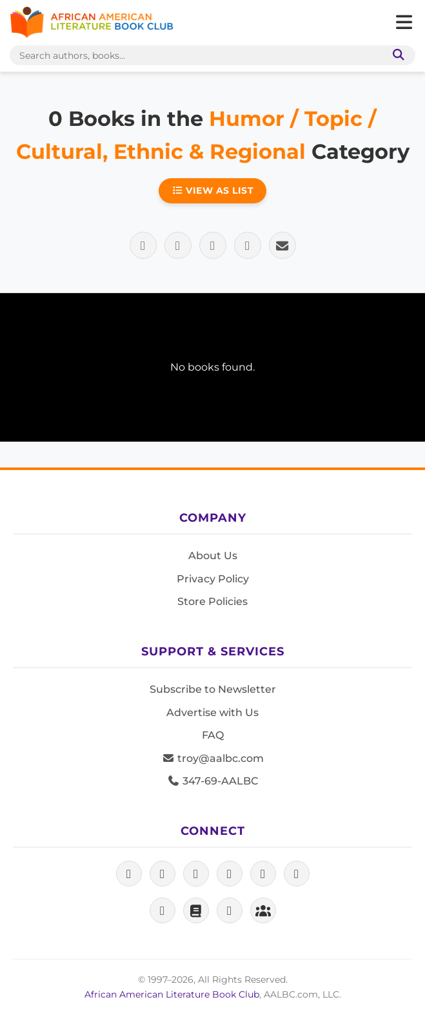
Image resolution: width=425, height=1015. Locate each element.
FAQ (213, 735)
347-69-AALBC (212, 781)
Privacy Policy (213, 579)
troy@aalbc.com (213, 758)
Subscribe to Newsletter (213, 689)
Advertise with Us (212, 712)
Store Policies (212, 601)
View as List (213, 190)
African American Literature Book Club (171, 994)
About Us (212, 555)
